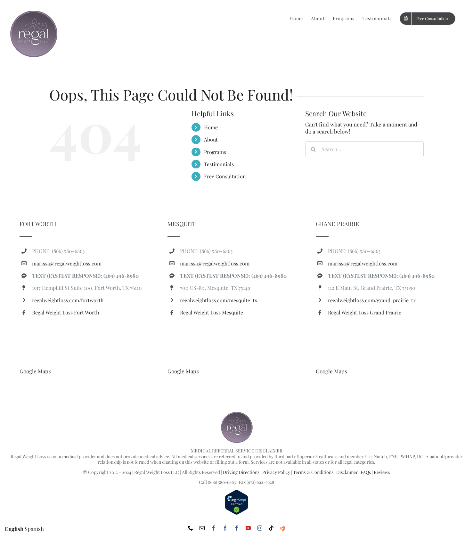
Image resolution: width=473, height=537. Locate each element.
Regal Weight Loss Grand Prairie (364, 312)
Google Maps (35, 371)
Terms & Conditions (313, 472)
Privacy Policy (276, 472)
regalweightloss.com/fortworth (67, 300)
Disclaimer (347, 472)
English (14, 528)
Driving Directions (241, 472)
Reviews (382, 472)
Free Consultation (225, 176)
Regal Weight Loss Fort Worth (65, 312)
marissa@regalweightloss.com (67, 263)
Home (211, 127)
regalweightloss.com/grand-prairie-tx (372, 300)
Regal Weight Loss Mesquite (211, 312)
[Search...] (364, 149)
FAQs (366, 472)
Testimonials (219, 164)
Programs (215, 152)
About (211, 139)
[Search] (313, 149)
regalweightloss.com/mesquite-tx (218, 300)
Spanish (34, 528)
